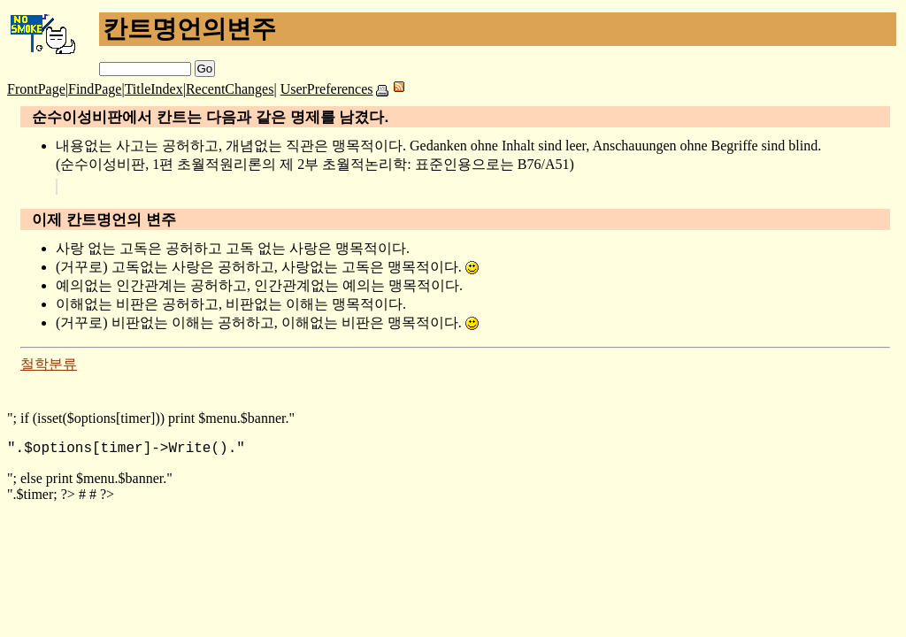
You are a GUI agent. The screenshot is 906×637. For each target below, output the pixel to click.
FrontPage (36, 88)
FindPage (94, 88)
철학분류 (48, 364)
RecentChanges (230, 88)
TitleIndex (154, 88)
